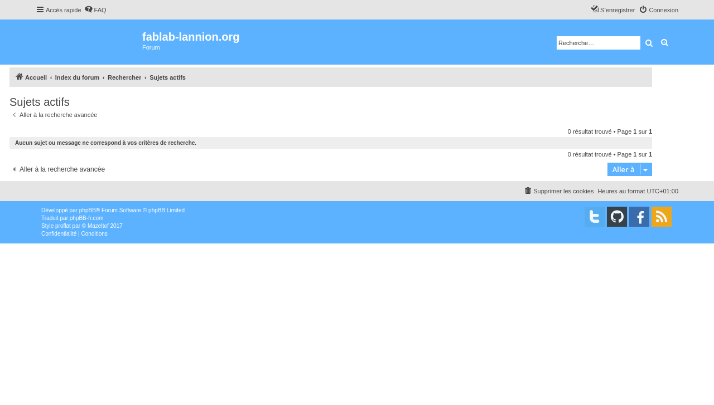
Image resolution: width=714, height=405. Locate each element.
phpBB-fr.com (87, 218)
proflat (63, 226)
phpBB (87, 210)
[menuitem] (95, 10)
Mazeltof (98, 226)
